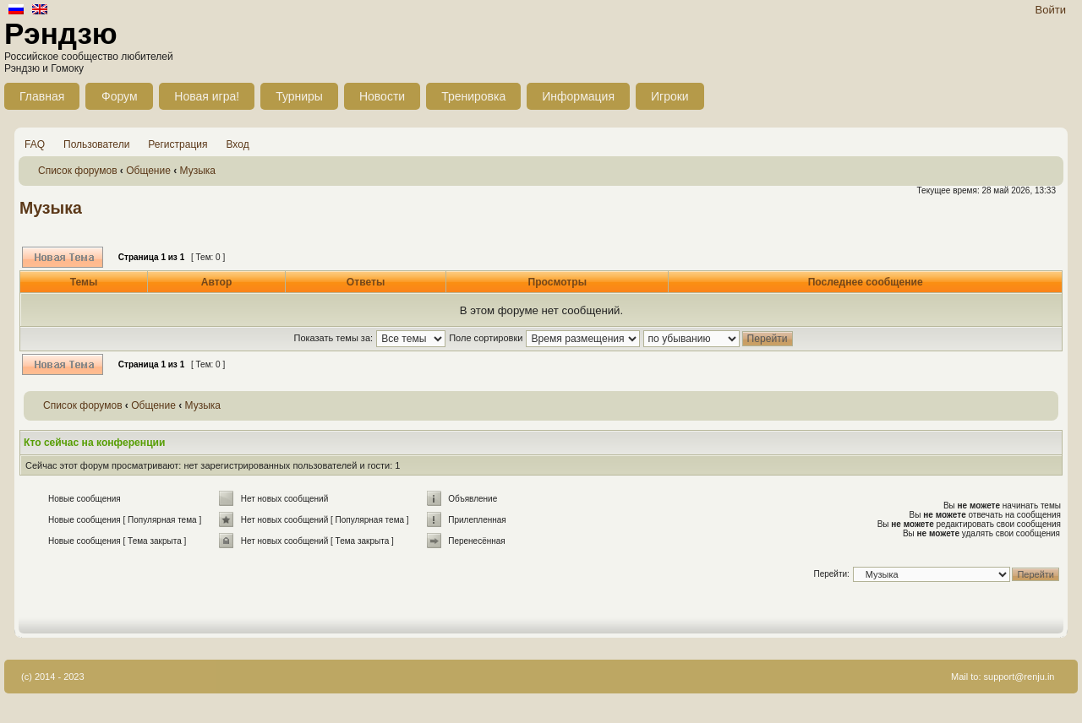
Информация (578, 96)
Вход (238, 144)
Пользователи (96, 144)
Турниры (299, 96)
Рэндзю (60, 33)
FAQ (35, 144)
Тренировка (473, 96)
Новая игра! (206, 96)
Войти (1051, 9)
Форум (119, 96)
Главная (41, 96)
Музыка (198, 171)
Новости (382, 96)
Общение (148, 171)
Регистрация (177, 144)
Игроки (670, 96)
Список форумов (77, 171)
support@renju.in (1019, 676)
